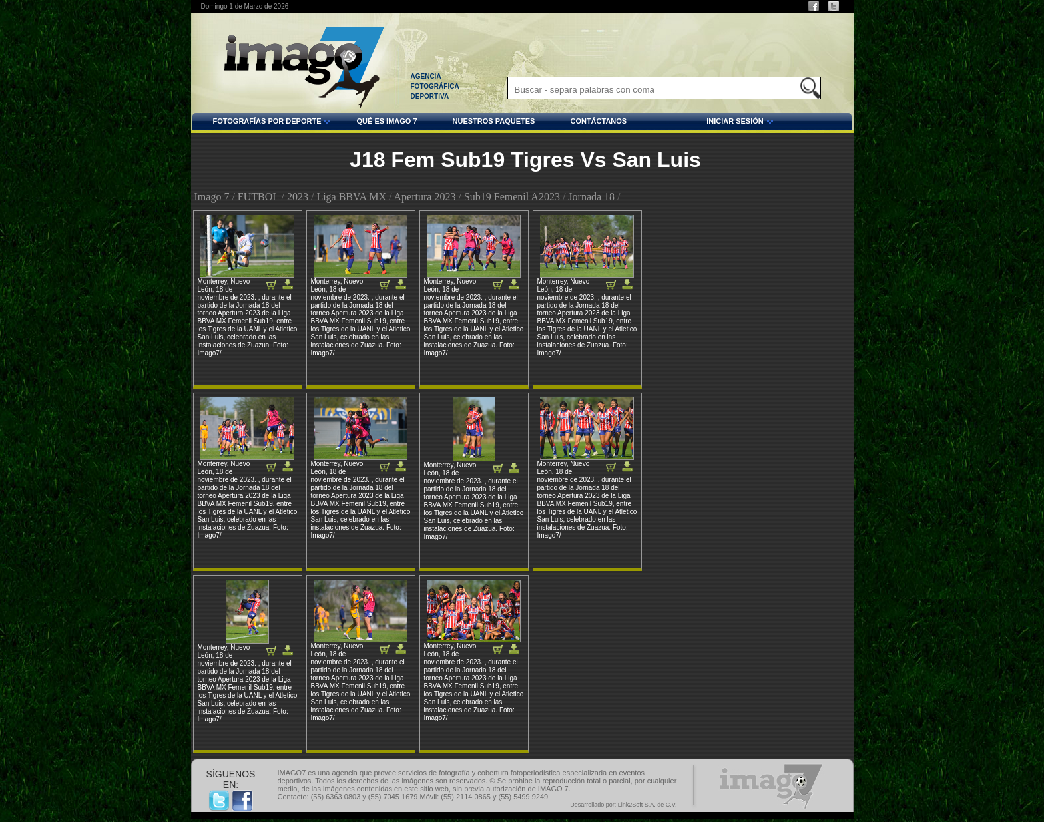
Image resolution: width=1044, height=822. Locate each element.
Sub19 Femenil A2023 (512, 196)
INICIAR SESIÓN (702, 123)
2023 (297, 196)
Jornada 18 (591, 196)
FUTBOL (258, 196)
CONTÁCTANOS (598, 121)
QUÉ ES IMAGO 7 (386, 121)
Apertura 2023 (425, 196)
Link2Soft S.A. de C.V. (647, 804)
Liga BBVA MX (351, 196)
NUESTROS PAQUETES (494, 121)
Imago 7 (212, 196)
